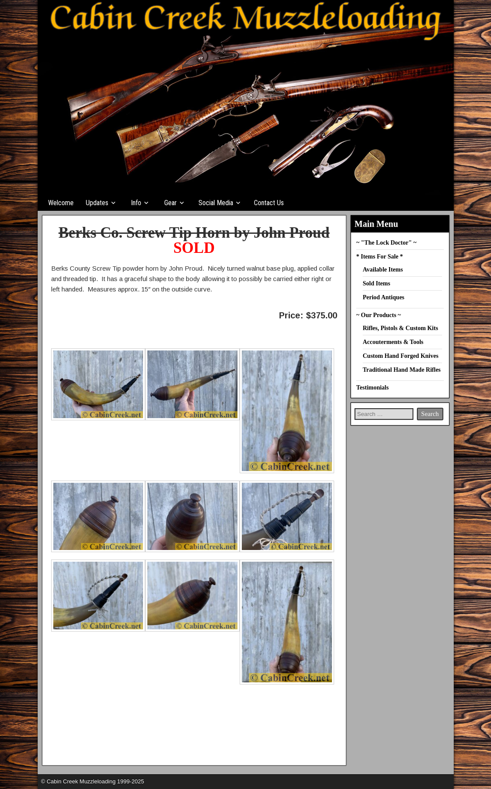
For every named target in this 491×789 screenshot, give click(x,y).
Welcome (61, 203)
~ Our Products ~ (378, 315)
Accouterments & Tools (393, 342)
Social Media (215, 203)
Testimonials (372, 387)
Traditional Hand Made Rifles (402, 370)
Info (136, 203)
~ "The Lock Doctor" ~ (386, 242)
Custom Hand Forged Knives (401, 356)
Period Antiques (383, 297)
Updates (97, 203)
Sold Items (376, 283)
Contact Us (269, 203)
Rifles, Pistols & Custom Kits (400, 328)
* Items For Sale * (379, 256)
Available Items (383, 269)
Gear (170, 203)
